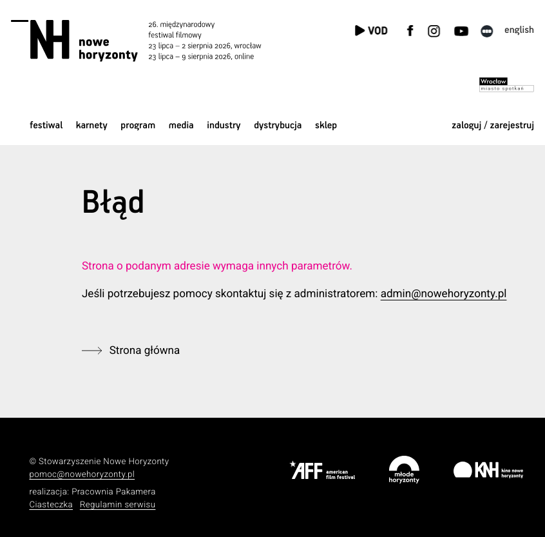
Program (137, 126)
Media (181, 126)
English (519, 30)
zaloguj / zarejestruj (493, 126)
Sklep (326, 126)
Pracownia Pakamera (114, 492)
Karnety (92, 126)
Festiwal (46, 126)
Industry (223, 126)
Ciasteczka (51, 505)
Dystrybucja (277, 126)
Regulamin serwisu (118, 505)
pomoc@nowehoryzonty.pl (82, 475)
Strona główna (145, 350)
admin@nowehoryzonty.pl (444, 294)
